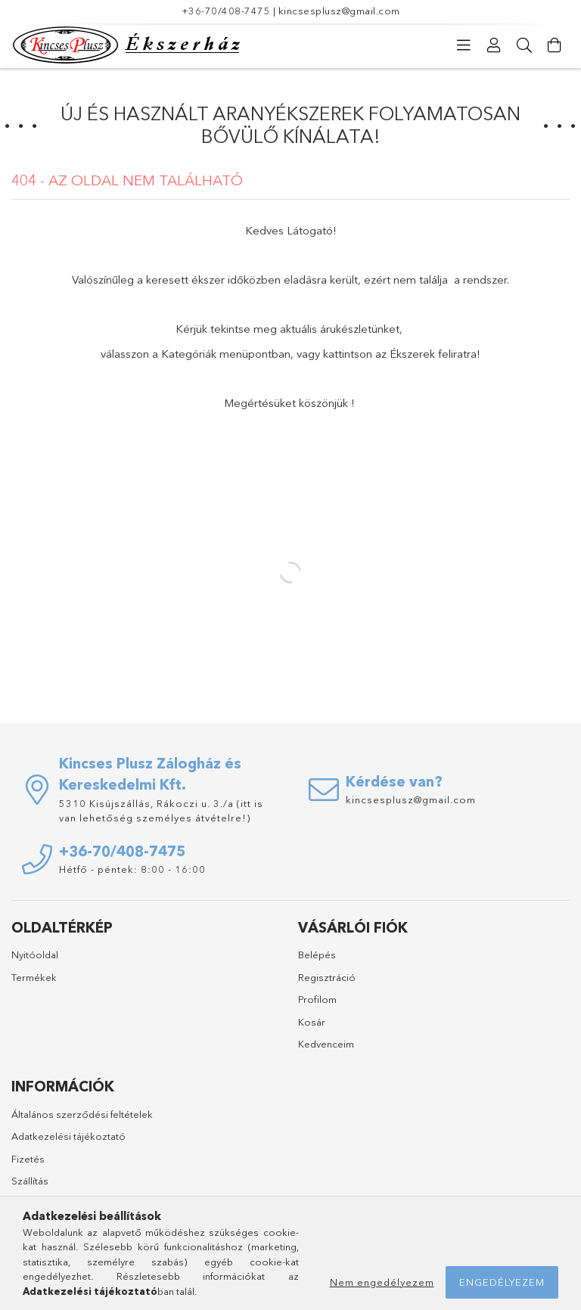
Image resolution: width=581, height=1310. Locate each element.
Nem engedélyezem (382, 1282)
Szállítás (29, 1181)
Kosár (311, 1022)
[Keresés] (524, 45)
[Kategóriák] (464, 45)
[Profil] (494, 45)
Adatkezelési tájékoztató (68, 1136)
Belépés (317, 954)
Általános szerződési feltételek (82, 1114)
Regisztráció (327, 977)
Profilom (317, 999)
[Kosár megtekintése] (554, 45)
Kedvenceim (326, 1044)
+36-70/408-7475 (226, 11)
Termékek (34, 977)
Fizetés (28, 1159)
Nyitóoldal (34, 954)
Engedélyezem (502, 1282)
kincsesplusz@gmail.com (339, 11)
